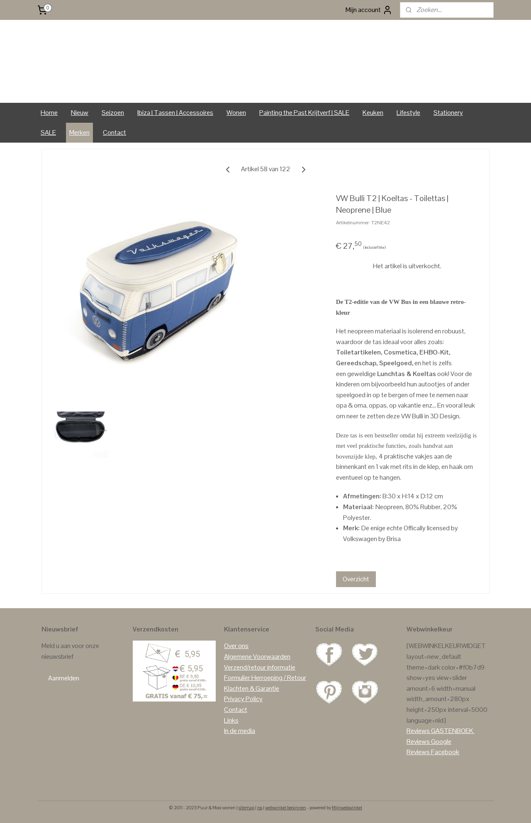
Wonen (236, 112)
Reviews (418, 730)
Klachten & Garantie (251, 688)
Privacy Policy (243, 698)
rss (259, 808)
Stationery (448, 112)
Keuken (373, 112)
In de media (239, 730)
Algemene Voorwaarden (257, 656)
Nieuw (79, 112)
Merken (79, 132)
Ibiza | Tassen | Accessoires (175, 112)
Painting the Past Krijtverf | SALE (304, 112)
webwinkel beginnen (285, 808)
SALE (48, 132)
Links (231, 720)
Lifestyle (408, 112)
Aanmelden (63, 678)
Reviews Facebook (433, 752)
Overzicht (356, 579)
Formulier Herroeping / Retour (265, 677)
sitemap (246, 808)
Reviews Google (429, 741)
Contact (114, 132)
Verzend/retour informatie (259, 667)
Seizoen (113, 112)
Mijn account (369, 10)
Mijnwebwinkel (347, 808)
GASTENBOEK (452, 730)
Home (49, 112)
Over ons (236, 645)
